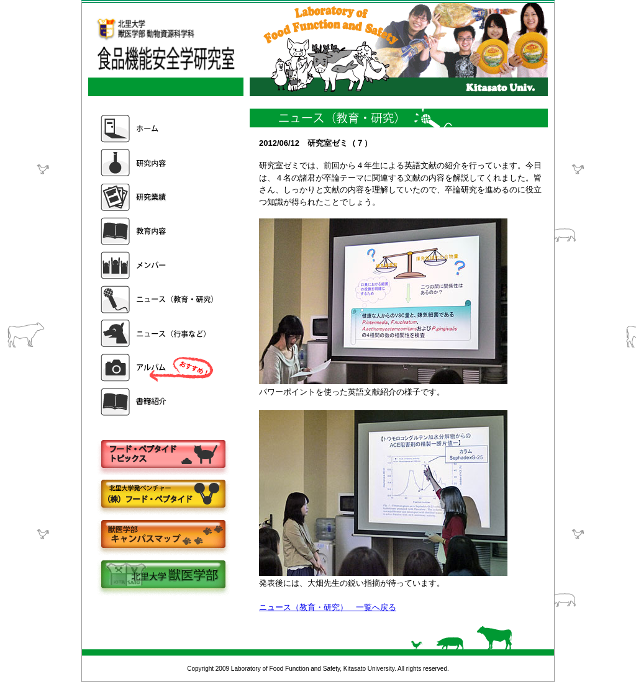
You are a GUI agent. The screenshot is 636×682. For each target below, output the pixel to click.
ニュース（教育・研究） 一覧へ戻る (327, 607)
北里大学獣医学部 (162, 575)
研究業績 (158, 197)
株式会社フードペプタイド (162, 495)
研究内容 (158, 163)
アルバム (158, 368)
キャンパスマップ (162, 535)
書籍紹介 (158, 402)
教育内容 (158, 231)
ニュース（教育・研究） (158, 299)
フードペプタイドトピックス (162, 454)
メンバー (158, 265)
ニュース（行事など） (158, 334)
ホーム (158, 129)
